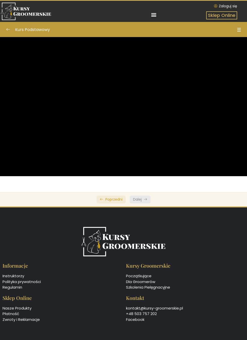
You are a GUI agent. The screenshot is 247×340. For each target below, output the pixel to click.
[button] (154, 14)
